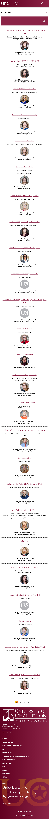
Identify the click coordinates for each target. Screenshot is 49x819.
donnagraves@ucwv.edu (27, 638)
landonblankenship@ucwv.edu (26, 320)
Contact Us (7, 732)
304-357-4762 (27, 395)
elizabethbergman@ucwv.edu (26, 265)
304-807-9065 (27, 451)
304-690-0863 (27, 134)
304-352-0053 (27, 159)
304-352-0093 (27, 640)
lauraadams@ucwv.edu (26, 80)
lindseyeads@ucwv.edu (26, 558)
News (4, 766)
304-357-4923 (27, 54)
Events (4, 770)
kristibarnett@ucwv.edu (26, 213)
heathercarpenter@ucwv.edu (26, 367)
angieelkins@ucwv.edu (26, 586)
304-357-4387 (27, 693)
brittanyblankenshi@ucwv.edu (26, 291)
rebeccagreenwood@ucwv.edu (27, 666)
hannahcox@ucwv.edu (27, 475)
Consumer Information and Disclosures (15, 756)
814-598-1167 (27, 240)
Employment (6, 763)
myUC (4, 749)
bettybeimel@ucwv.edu (26, 239)
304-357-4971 (27, 215)
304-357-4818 (27, 588)
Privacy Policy (7, 752)
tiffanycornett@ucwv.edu (27, 421)
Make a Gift (7, 803)
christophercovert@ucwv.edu (26, 449)
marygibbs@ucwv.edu (27, 612)
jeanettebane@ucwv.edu (27, 187)
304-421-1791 (27, 477)
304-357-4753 (27, 108)
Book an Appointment (24, 173)
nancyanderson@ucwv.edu (26, 132)
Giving (4, 738)
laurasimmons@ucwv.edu (27, 692)
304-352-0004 (27, 503)
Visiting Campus (7, 742)
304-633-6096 (27, 614)
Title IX (4, 777)
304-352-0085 (27, 347)
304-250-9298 (27, 266)
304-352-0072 (27, 423)
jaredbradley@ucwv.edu (27, 346)
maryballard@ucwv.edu (26, 158)
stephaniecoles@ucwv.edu (26, 393)
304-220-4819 (27, 667)
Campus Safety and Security (12, 745)
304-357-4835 (27, 560)
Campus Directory (8, 759)
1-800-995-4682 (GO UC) (27, 82)
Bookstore (6, 773)
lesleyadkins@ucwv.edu (26, 106)
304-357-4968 (27, 188)
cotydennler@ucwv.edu (26, 501)
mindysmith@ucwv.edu (26, 52)
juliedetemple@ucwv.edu (26, 532)
